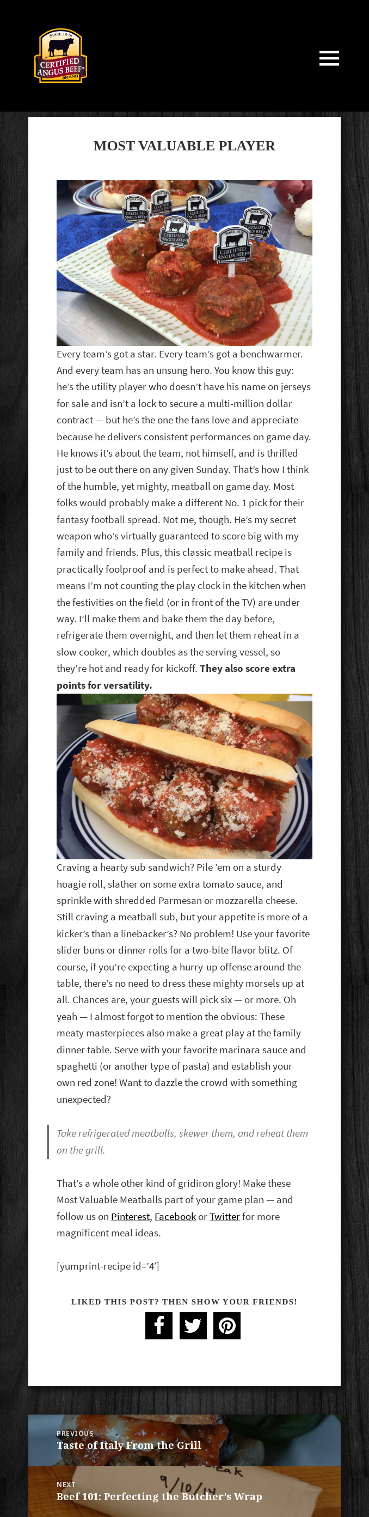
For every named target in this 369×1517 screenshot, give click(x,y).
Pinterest (130, 1216)
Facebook (175, 1216)
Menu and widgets (329, 69)
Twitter (225, 1216)
